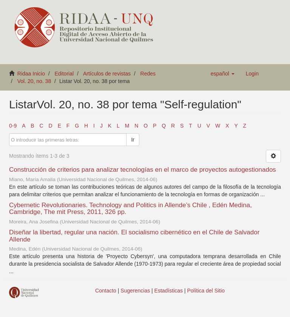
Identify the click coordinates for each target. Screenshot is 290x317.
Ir (132, 140)
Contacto (105, 291)
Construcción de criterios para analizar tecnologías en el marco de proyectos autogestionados (142, 169)
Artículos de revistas (107, 74)
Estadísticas (168, 291)
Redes (148, 74)
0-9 (13, 126)
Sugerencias (135, 291)
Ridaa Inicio (31, 74)
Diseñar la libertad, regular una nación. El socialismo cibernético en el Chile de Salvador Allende (134, 236)
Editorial (64, 74)
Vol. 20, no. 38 (34, 81)
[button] (222, 73)
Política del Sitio (206, 291)
